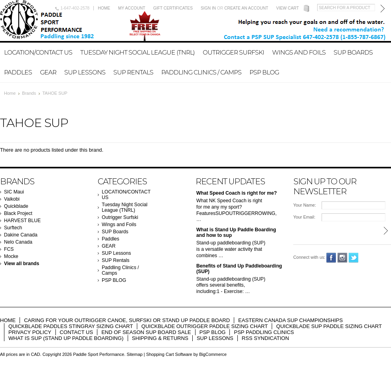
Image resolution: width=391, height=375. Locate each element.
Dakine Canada (21, 235)
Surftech (13, 227)
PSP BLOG (264, 72)
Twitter (354, 258)
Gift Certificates (173, 8)
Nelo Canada (18, 242)
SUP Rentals (133, 72)
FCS (9, 249)
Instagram (343, 258)
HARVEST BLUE (22, 220)
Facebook (331, 258)
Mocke (11, 256)
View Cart (287, 8)
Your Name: (304, 205)
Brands (29, 93)
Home (104, 8)
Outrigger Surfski (233, 52)
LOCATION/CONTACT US (38, 52)
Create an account (246, 8)
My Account (131, 8)
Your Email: (304, 217)
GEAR (48, 72)
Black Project (18, 213)
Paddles (18, 72)
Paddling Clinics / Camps (201, 72)
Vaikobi (12, 199)
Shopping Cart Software (169, 354)
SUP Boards (353, 52)
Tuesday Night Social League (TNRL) (137, 52)
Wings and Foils (299, 52)
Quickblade (16, 206)
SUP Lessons (84, 72)
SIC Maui (14, 192)
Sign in (208, 8)
